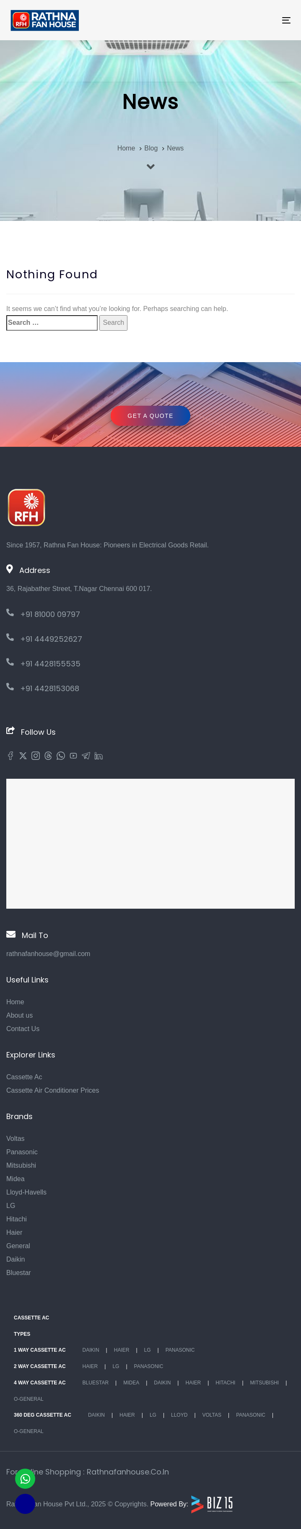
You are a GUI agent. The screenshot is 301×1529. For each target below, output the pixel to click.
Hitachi (16, 1219)
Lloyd (179, 1415)
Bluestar (18, 1272)
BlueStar (96, 1383)
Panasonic (22, 1152)
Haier (14, 1232)
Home (15, 1002)
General (18, 1245)
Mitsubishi (21, 1165)
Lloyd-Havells (26, 1192)
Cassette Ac (24, 1077)
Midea (15, 1178)
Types (22, 1334)
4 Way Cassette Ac (40, 1383)
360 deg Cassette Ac (42, 1415)
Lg (147, 1350)
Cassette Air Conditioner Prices (52, 1090)
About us (19, 1015)
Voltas (15, 1138)
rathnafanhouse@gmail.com (48, 953)
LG (10, 1205)
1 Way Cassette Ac (40, 1350)
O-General (29, 1399)
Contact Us (22, 1028)
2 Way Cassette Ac (40, 1366)
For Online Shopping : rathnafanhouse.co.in (87, 1472)
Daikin (15, 1259)
